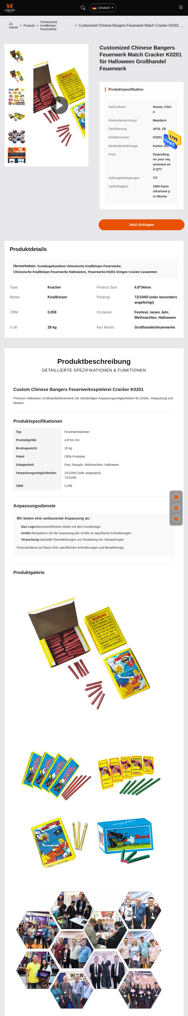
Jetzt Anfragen (141, 225)
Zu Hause (13, 25)
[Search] (83, 7)
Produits (29, 25)
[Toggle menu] (181, 8)
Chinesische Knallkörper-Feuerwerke (48, 25)
